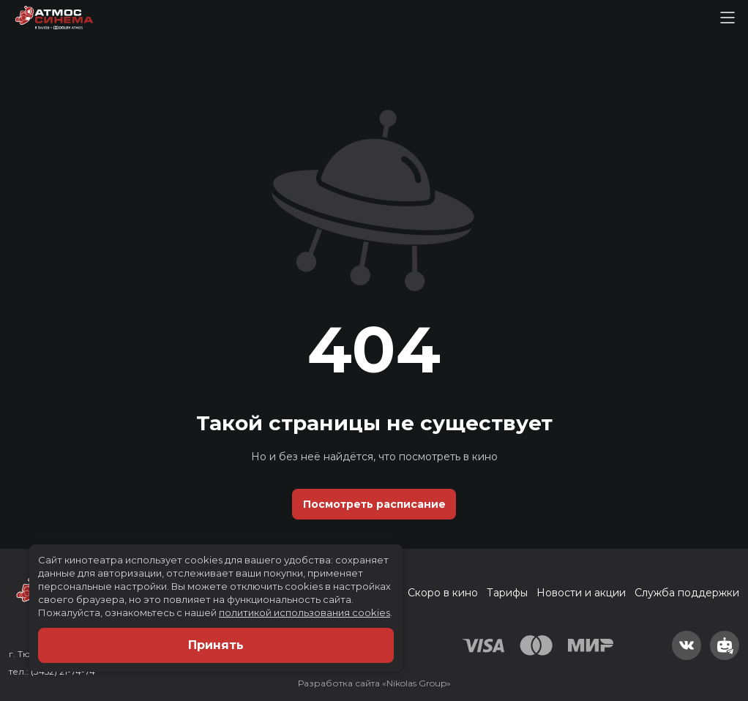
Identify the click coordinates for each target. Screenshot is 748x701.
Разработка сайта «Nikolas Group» (374, 683)
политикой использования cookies (304, 612)
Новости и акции (581, 592)
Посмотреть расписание (374, 504)
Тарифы (507, 592)
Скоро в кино (443, 592)
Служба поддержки (687, 592)
